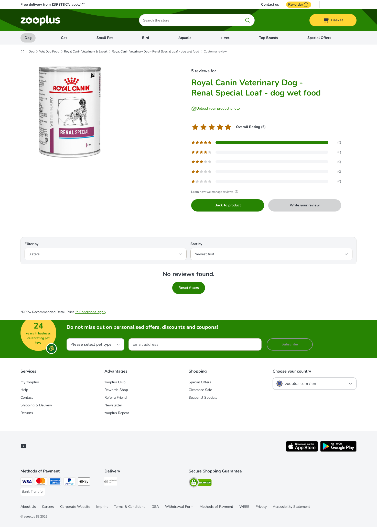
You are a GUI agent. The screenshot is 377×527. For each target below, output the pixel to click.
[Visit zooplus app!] (302, 450)
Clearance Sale (200, 389)
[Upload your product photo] (215, 108)
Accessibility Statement (291, 506)
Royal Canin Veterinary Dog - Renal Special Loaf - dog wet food (155, 51)
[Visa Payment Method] (26, 482)
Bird (145, 37)
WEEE (244, 506)
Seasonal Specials (203, 397)
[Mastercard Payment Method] (41, 482)
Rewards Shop (116, 389)
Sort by (196, 243)
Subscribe (290, 344)
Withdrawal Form (179, 506)
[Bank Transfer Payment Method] (33, 491)
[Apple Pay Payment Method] (84, 482)
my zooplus (29, 382)
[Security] (200, 483)
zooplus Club (114, 382)
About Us (28, 506)
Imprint (102, 506)
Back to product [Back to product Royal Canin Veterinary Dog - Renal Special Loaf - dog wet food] (227, 205)
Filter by (31, 243)
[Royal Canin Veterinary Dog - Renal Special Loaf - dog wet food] (69, 111)
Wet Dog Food (49, 51)
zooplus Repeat (116, 412)
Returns (26, 412)
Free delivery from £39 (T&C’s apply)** (52, 4)
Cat (64, 37)
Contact (26, 397)
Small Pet (104, 37)
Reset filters (188, 287)
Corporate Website (75, 506)
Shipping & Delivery (36, 405)
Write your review (305, 205)
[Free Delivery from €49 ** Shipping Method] (110, 482)
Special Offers (319, 37)
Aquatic (184, 37)
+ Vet (225, 37)
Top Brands (268, 37)
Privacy (261, 506)
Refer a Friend (115, 397)
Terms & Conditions (129, 506)
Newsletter (113, 405)
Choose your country (292, 371)
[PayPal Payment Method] (69, 482)
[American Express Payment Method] (55, 482)
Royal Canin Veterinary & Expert (85, 51)
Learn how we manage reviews (215, 192)
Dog (28, 37)
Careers (48, 506)
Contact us (270, 4)
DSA (155, 506)
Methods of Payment (216, 506)
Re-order (298, 5)
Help (24, 389)
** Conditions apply (90, 312)
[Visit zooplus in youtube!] (23, 446)
